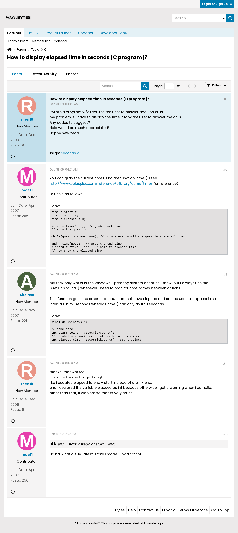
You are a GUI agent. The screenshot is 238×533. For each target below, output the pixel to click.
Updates (85, 32)
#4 (225, 364)
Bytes (120, 510)
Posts (17, 73)
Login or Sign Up (217, 4)
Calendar (60, 41)
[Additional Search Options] (223, 18)
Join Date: (19, 134)
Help (132, 510)
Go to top (220, 510)
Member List (41, 41)
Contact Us (149, 510)
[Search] (199, 18)
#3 (225, 275)
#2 (225, 170)
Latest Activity (44, 73)
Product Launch (57, 32)
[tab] (17, 74)
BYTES (33, 32)
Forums (14, 32)
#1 (226, 99)
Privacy (168, 510)
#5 (225, 434)
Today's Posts (18, 41)
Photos (72, 73)
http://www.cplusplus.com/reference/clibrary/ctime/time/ (101, 183)
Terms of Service (193, 510)
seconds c (70, 153)
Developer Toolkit (115, 32)
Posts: (15, 145)
